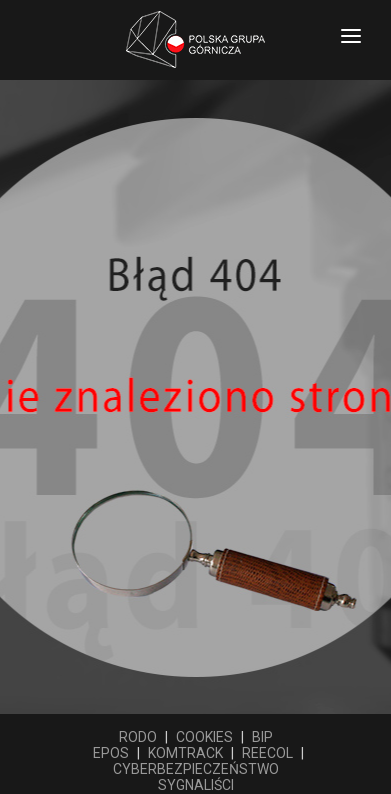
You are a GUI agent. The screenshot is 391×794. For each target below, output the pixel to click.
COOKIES (204, 737)
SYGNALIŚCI (196, 785)
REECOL (267, 753)
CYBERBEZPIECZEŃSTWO (196, 769)
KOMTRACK (185, 753)
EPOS (111, 753)
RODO (138, 737)
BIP (262, 737)
